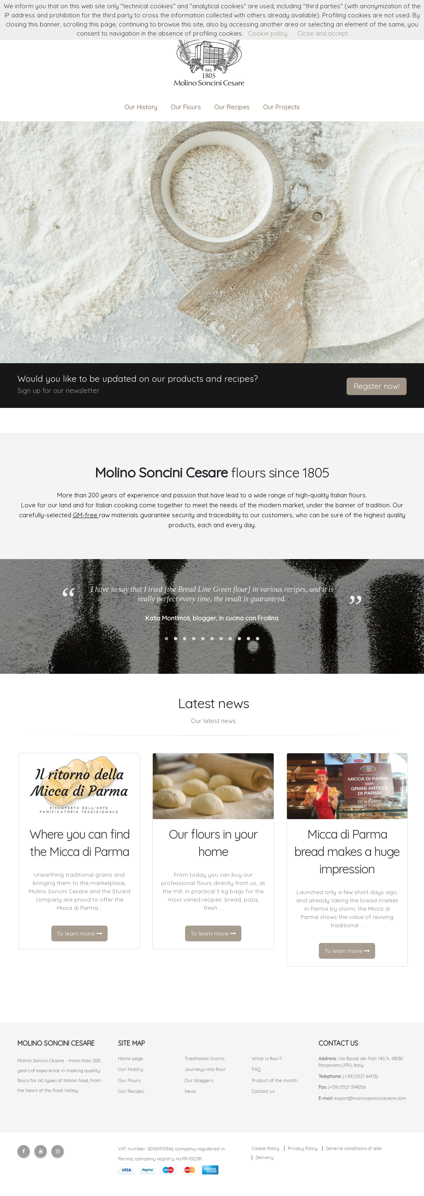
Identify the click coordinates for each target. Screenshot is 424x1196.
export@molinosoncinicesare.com (370, 1098)
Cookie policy (267, 33)
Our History (140, 107)
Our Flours (186, 107)
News (190, 1091)
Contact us (263, 1091)
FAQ (256, 1069)
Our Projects (281, 107)
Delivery (264, 1157)
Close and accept (322, 33)
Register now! (377, 386)
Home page (130, 1058)
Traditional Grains (204, 1058)
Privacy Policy (303, 1148)
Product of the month (275, 1080)
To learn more (79, 933)
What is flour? (267, 1058)
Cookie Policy (265, 1148)
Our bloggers (199, 1080)
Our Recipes (232, 107)
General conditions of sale (354, 1148)
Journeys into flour (205, 1069)
